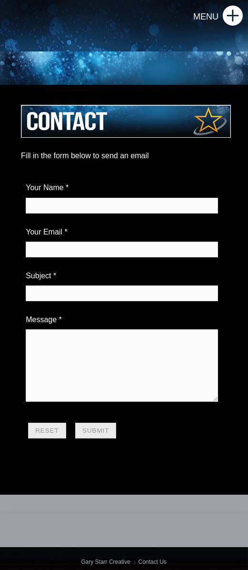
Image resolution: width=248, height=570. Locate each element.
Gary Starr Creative (105, 562)
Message (41, 320)
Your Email (44, 232)
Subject (38, 276)
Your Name (44, 187)
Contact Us (152, 562)
